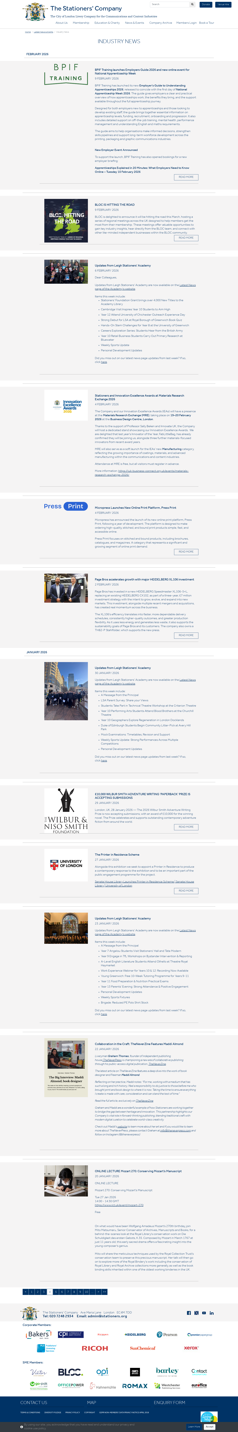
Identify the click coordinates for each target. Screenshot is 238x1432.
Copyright (89, 1413)
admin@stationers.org (107, 1316)
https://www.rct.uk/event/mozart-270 (119, 1205)
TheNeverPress (112, 1060)
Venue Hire (223, 4)
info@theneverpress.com (175, 1131)
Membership (81, 23)
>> (104, 1292)
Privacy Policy (72, 1413)
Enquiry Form (169, 1403)
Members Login (186, 23)
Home (28, 32)
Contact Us (33, 1403)
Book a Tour (206, 23)
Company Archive (160, 23)
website (122, 1127)
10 (86, 1292)
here (104, 362)
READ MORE (186, 177)
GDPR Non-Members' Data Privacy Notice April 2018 (124, 1413)
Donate (206, 4)
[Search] (169, 4)
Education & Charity (107, 23)
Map (91, 1403)
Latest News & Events (43, 32)
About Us (62, 23)
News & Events (134, 23)
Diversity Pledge (52, 1413)
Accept (209, 1427)
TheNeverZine (157, 1064)
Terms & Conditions (30, 1413)
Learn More (194, 1427)
